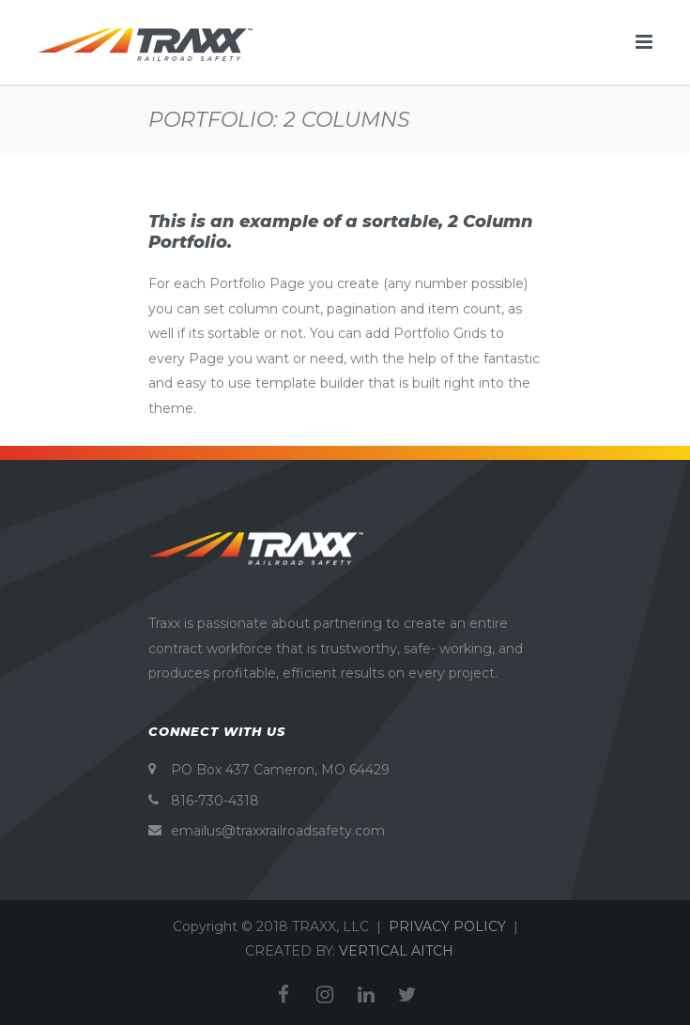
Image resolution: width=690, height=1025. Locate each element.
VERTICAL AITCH (396, 950)
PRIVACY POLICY (447, 926)
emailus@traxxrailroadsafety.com (278, 830)
